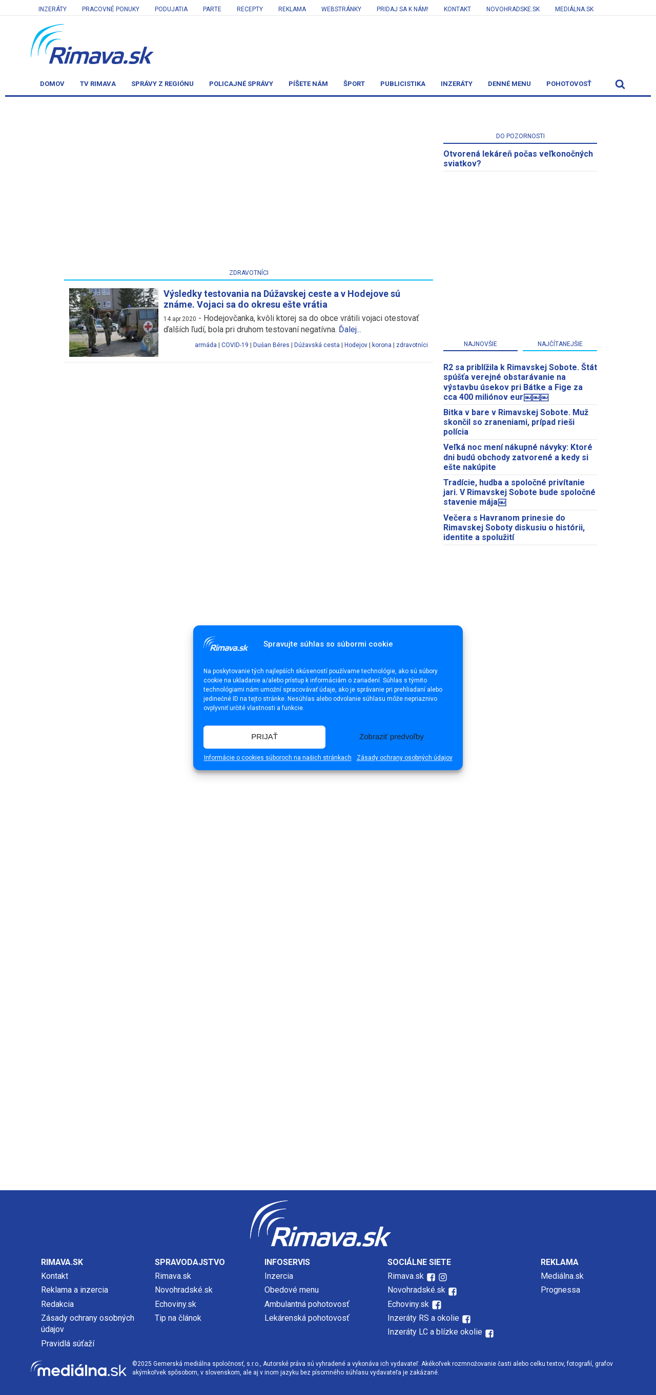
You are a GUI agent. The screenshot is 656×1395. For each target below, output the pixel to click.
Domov (52, 84)
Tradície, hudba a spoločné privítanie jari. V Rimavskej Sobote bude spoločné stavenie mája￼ (519, 492)
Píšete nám (308, 84)
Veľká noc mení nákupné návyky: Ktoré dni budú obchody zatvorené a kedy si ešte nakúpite (517, 456)
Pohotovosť (568, 84)
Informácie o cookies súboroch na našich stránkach (278, 757)
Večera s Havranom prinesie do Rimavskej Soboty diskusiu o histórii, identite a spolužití (514, 527)
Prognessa (560, 1290)
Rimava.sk (173, 1276)
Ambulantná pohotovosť (308, 1304)
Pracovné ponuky (110, 9)
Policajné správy (241, 84)
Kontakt (457, 9)
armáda (206, 345)
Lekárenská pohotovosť (308, 1318)
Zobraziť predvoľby (391, 737)
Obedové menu (291, 1290)
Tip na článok (178, 1318)
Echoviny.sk (175, 1304)
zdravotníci (412, 345)
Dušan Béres (271, 345)
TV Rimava (98, 84)
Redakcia (57, 1304)
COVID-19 (235, 345)
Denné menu (509, 84)
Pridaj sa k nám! (402, 9)
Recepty (250, 9)
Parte (212, 9)
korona (382, 345)
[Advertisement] (248, 184)
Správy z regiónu (162, 84)
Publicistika (402, 84)
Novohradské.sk (184, 1290)
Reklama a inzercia (74, 1290)
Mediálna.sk (574, 9)
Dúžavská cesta (317, 345)
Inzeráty (52, 9)
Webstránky (341, 9)
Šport (354, 84)
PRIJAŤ (264, 737)
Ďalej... (350, 329)
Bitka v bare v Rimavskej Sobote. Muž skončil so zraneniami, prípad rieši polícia (515, 422)
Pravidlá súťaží (67, 1343)
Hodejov (355, 345)
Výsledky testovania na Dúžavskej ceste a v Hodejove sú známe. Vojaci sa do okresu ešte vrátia (281, 299)
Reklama (292, 9)
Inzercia (278, 1276)
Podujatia (171, 9)
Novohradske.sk (513, 9)
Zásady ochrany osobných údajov (405, 757)
